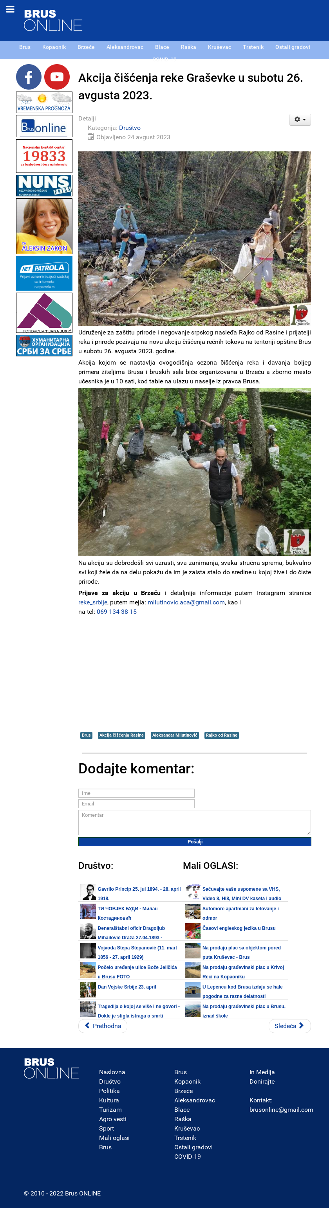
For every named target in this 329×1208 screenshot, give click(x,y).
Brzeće (183, 1091)
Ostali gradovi (193, 1147)
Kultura (109, 1100)
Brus (86, 735)
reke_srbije (92, 602)
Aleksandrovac (194, 1100)
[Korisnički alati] (300, 120)
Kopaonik (187, 1081)
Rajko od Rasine (221, 735)
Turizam (110, 1109)
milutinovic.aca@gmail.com (186, 602)
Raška (183, 1119)
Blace (182, 1109)
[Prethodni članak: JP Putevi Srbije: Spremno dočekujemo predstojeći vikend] (102, 1026)
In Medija (262, 1072)
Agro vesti (113, 1119)
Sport (106, 1128)
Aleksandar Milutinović (174, 735)
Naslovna (112, 1072)
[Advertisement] (44, 475)
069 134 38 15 (117, 611)
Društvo (130, 127)
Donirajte (262, 1081)
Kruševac (187, 1128)
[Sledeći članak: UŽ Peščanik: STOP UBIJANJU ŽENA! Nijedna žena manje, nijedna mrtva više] (290, 1026)
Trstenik (185, 1137)
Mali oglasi (114, 1137)
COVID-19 (187, 1156)
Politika (109, 1091)
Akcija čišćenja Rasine (121, 735)
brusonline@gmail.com (281, 1109)
